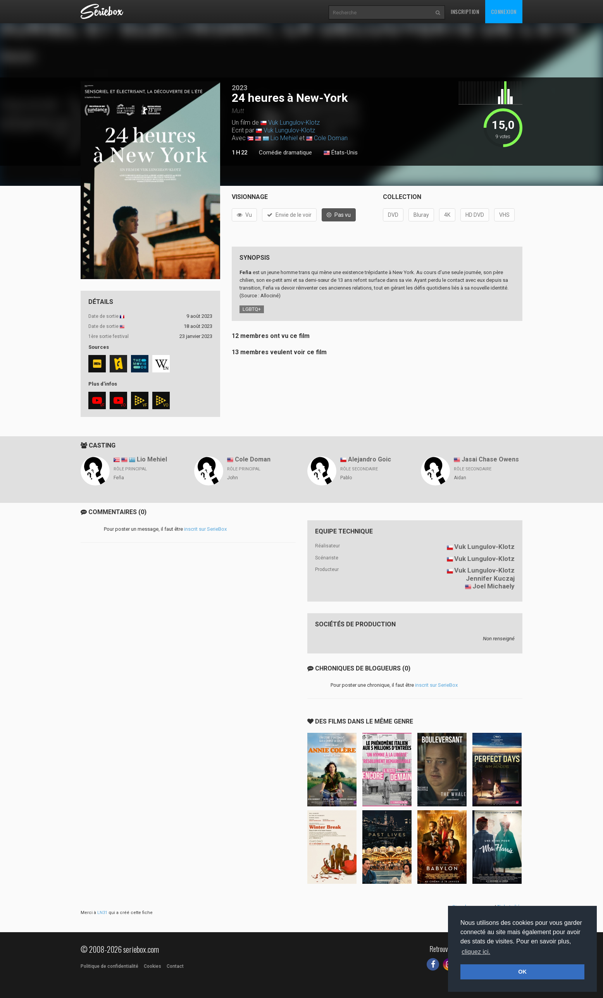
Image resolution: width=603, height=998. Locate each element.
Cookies (152, 966)
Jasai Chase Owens (490, 459)
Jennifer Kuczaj (490, 578)
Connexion (504, 11)
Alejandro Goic (369, 459)
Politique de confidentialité (109, 966)
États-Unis (341, 153)
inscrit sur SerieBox (205, 529)
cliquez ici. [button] (476, 951)
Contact (175, 966)
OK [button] (522, 972)
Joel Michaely (493, 586)
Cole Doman (331, 138)
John (232, 477)
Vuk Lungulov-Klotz (294, 122)
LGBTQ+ (252, 309)
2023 (239, 88)
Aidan (460, 477)
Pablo (346, 477)
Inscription (465, 11)
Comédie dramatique (285, 152)
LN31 (102, 912)
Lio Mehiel (284, 138)
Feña (119, 477)
